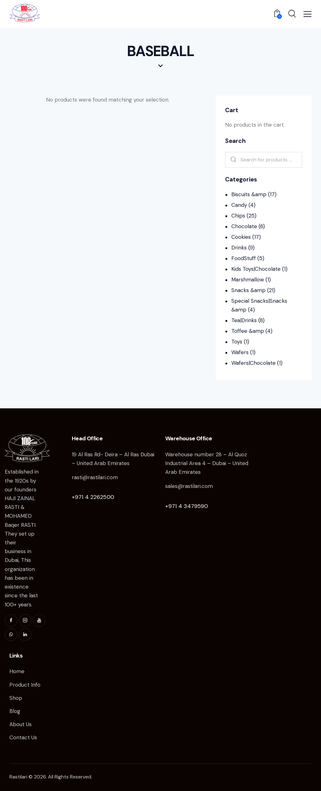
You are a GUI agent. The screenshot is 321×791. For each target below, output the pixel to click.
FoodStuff (243, 258)
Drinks (239, 247)
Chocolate (244, 226)
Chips (238, 215)
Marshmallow (247, 279)
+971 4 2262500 (93, 497)
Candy (239, 205)
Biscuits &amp (248, 194)
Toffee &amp (247, 330)
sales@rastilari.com (189, 486)
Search (232, 160)
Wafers (240, 352)
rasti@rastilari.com (95, 477)
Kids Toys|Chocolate (256, 268)
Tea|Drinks (244, 320)
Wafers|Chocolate (253, 362)
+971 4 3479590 (186, 506)
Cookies (241, 236)
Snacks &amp (248, 290)
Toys (236, 341)
